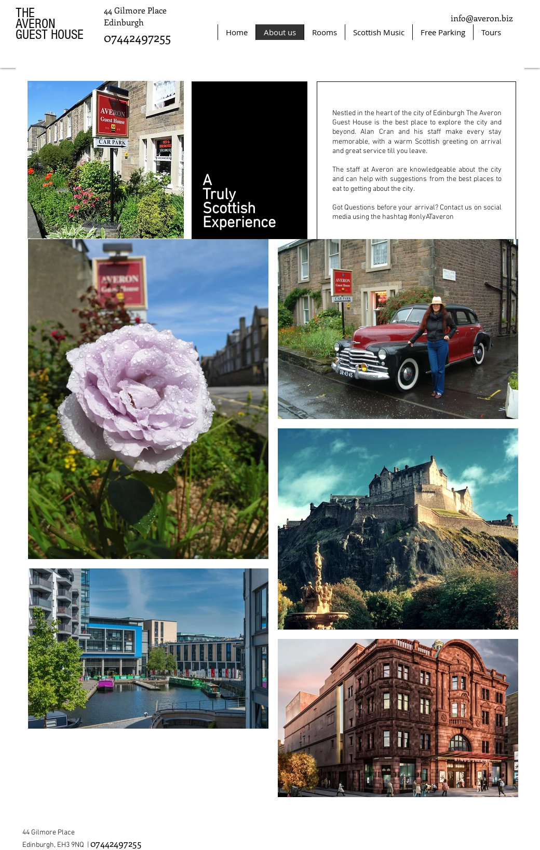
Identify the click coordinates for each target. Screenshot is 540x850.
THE (25, 13)
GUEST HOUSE (50, 35)
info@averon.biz (482, 17)
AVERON (36, 24)
